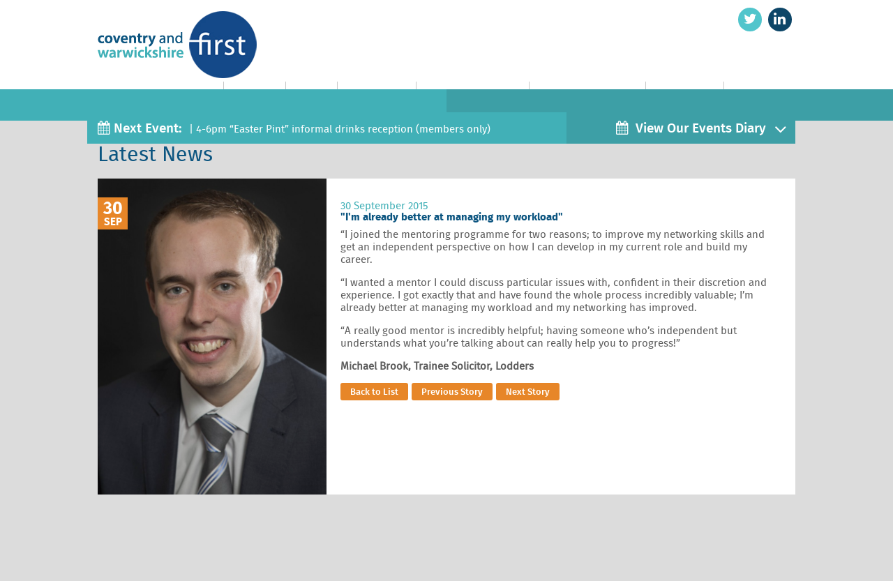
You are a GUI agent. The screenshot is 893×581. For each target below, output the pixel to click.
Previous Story (452, 391)
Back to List (374, 391)
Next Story (528, 391)
